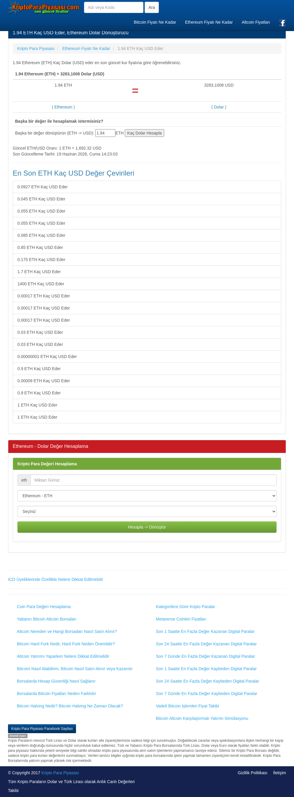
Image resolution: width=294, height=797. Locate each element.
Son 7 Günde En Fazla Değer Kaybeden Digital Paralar (206, 693)
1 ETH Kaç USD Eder (37, 405)
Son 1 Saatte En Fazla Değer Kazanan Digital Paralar (205, 631)
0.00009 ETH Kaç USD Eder (43, 380)
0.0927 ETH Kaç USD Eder (42, 186)
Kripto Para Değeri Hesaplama (47, 463)
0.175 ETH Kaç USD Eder (41, 259)
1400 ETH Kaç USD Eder (40, 283)
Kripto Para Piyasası (60, 772)
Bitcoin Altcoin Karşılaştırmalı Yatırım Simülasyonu (202, 718)
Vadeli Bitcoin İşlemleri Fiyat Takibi (187, 706)
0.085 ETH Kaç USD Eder (41, 235)
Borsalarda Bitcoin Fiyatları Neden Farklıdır (56, 693)
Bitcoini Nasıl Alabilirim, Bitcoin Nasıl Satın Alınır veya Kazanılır (75, 668)
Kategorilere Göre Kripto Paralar (185, 606)
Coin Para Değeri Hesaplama (44, 606)
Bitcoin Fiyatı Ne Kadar (155, 22)
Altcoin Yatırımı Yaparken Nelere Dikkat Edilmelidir (63, 656)
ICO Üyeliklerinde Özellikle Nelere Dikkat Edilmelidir (55, 579)
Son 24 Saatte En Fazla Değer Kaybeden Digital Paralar (207, 681)
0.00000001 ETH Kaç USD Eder (47, 356)
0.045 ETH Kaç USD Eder (41, 199)
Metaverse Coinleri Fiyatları (181, 619)
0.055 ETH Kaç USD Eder (41, 211)
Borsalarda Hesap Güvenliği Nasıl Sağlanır (56, 681)
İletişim (279, 772)
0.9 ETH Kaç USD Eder (39, 368)
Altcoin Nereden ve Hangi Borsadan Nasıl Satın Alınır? (67, 631)
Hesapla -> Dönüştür (147, 527)
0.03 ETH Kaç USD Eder (40, 332)
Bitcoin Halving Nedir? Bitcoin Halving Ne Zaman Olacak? (70, 706)
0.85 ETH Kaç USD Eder (40, 247)
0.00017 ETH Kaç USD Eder (43, 296)
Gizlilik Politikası (252, 772)
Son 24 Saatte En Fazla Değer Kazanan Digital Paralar (206, 644)
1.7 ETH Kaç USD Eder (39, 271)
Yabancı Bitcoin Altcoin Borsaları (46, 619)
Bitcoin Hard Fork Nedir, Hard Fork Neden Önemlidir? (66, 644)
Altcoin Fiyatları (256, 22)
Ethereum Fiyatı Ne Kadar (209, 22)
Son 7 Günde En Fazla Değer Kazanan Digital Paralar (205, 656)
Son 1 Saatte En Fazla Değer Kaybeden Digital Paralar (206, 668)
